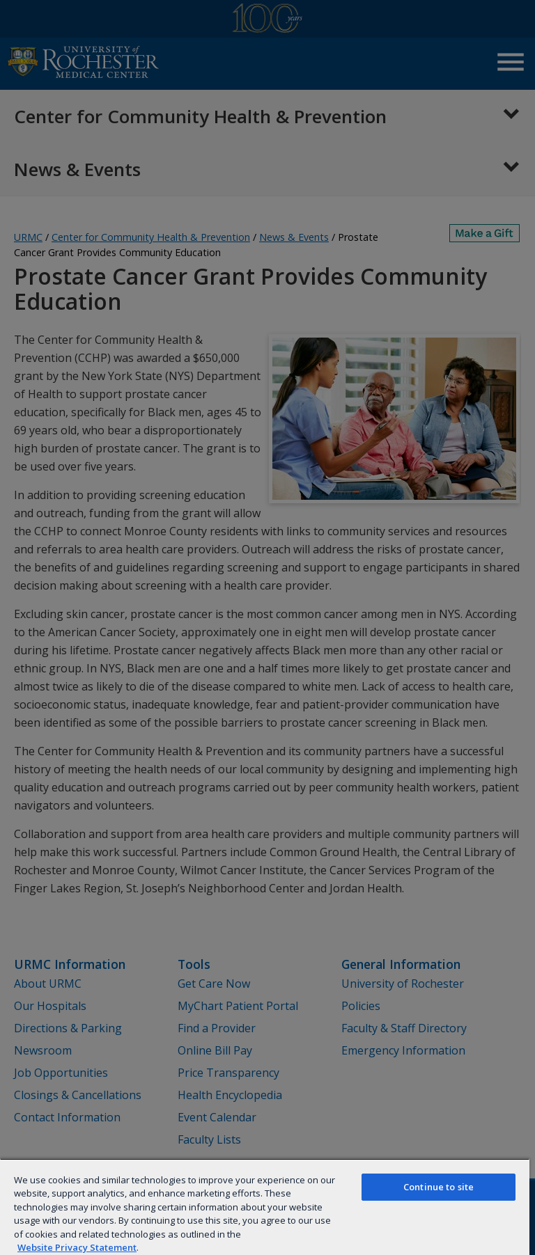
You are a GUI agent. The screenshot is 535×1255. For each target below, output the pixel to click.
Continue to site (438, 1187)
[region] (264, 1206)
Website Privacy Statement (77, 1247)
